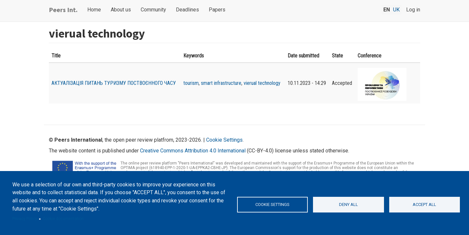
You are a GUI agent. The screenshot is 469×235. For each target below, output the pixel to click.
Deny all (348, 204)
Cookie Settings (224, 140)
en (386, 10)
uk (396, 10)
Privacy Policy (24, 218)
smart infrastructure (221, 83)
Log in (413, 10)
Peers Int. (63, 10)
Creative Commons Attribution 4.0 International (193, 151)
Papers (217, 10)
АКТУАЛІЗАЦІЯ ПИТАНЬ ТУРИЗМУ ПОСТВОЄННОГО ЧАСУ (113, 83)
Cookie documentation (63, 218)
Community (153, 10)
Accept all (424, 204)
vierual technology (262, 83)
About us (121, 10)
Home (94, 10)
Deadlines (187, 10)
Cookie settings (272, 204)
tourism (191, 83)
